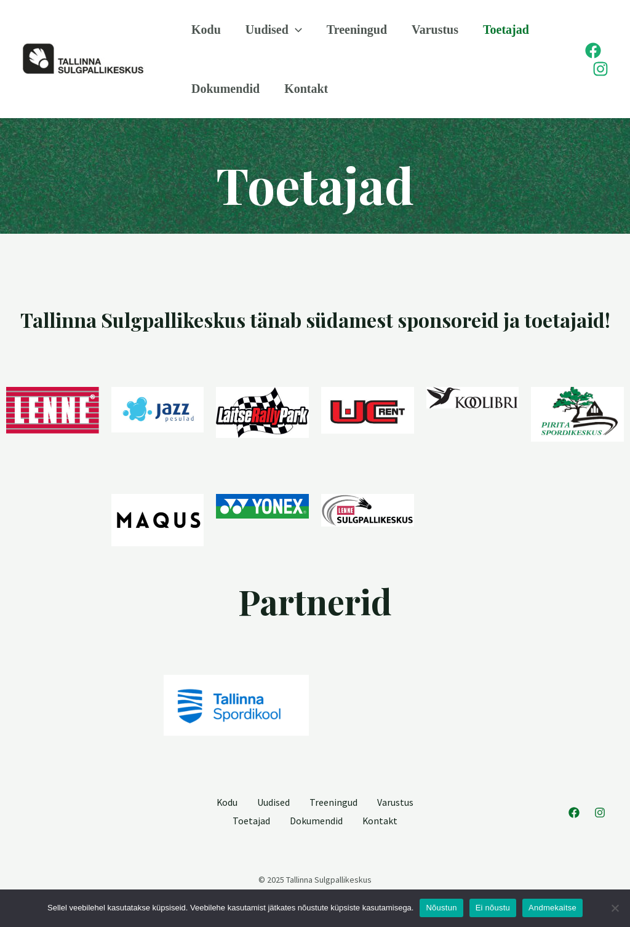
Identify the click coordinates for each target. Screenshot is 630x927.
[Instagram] (600, 69)
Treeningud (357, 29)
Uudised (273, 29)
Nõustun (441, 907)
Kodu (206, 29)
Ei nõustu (493, 907)
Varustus (435, 29)
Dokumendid (225, 88)
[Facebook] (593, 50)
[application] (295, 29)
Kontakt (306, 88)
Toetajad (506, 29)
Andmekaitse (552, 907)
